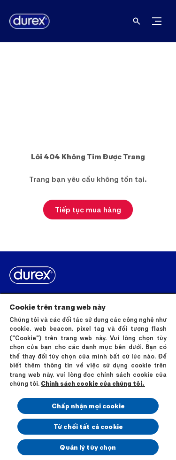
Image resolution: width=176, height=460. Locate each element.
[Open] (136, 21)
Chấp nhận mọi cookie (88, 406)
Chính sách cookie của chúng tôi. (93, 383)
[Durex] (25, 21)
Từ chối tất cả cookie (88, 426)
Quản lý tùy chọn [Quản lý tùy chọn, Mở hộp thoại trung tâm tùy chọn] (88, 447)
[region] (88, 376)
